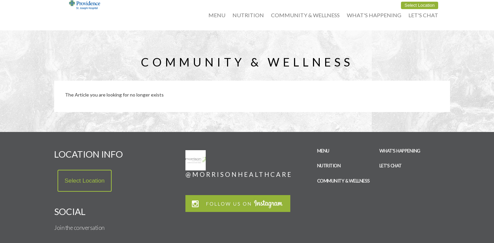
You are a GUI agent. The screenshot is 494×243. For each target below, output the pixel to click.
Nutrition (248, 15)
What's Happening (374, 15)
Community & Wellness (305, 15)
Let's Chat (423, 15)
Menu (216, 15)
